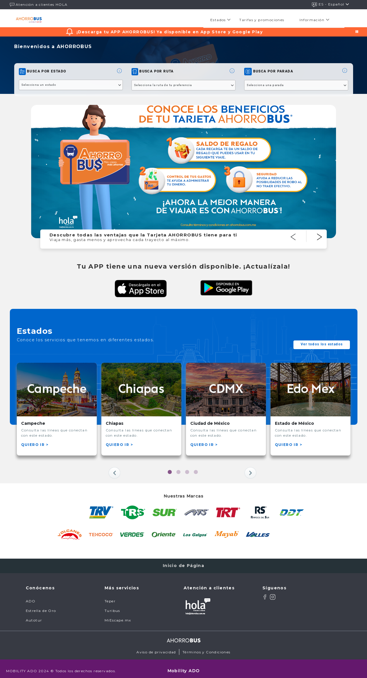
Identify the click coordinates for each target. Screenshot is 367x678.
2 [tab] (179, 473)
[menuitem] (222, 20)
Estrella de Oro (41, 606)
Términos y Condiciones (206, 648)
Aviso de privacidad (156, 648)
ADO (31, 597)
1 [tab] (171, 473)
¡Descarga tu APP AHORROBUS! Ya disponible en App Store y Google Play (179, 32)
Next (330, 230)
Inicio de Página (183, 561)
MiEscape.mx (118, 616)
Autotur (34, 616)
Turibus (112, 606)
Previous (303, 230)
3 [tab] (188, 473)
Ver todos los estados (322, 344)
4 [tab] (197, 473)
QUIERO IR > (34, 445)
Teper (110, 597)
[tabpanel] (57, 409)
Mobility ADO (183, 666)
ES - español (330, 4)
